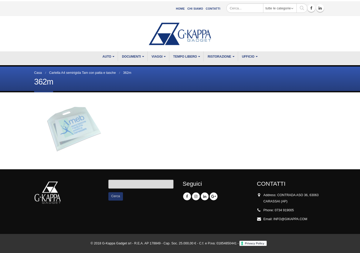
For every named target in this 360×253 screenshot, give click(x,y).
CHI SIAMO (195, 8)
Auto (106, 56)
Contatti (213, 8)
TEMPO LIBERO (185, 56)
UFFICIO (248, 56)
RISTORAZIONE (219, 56)
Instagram (196, 196)
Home (180, 8)
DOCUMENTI (131, 56)
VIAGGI (157, 56)
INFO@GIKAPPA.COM (290, 219)
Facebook (187, 196)
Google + (214, 196)
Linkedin (205, 196)
